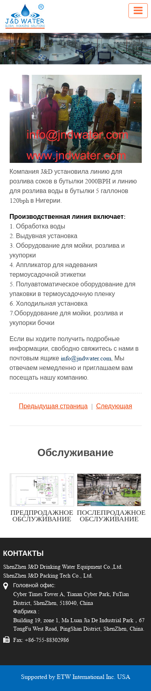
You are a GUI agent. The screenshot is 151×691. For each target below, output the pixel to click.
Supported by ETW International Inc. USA (75, 676)
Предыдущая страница (53, 406)
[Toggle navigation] (138, 10)
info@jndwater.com (86, 358)
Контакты (23, 553)
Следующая (114, 406)
